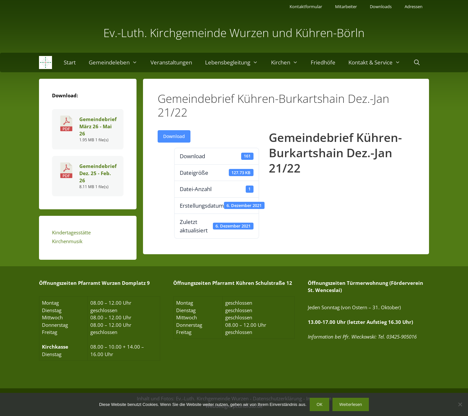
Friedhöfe (323, 62)
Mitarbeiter (346, 6)
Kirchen (288, 62)
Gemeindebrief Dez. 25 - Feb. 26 (98, 173)
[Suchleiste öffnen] (417, 62)
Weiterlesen (350, 404)
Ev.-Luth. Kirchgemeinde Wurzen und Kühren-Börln (234, 32)
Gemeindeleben (116, 62)
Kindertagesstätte (71, 232)
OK (319, 404)
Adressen (413, 6)
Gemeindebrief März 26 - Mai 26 (98, 126)
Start (70, 62)
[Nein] (460, 404)
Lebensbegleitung (235, 62)
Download (174, 136)
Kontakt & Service (377, 62)
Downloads (381, 6)
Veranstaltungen (171, 62)
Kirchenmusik (67, 241)
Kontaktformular (306, 6)
